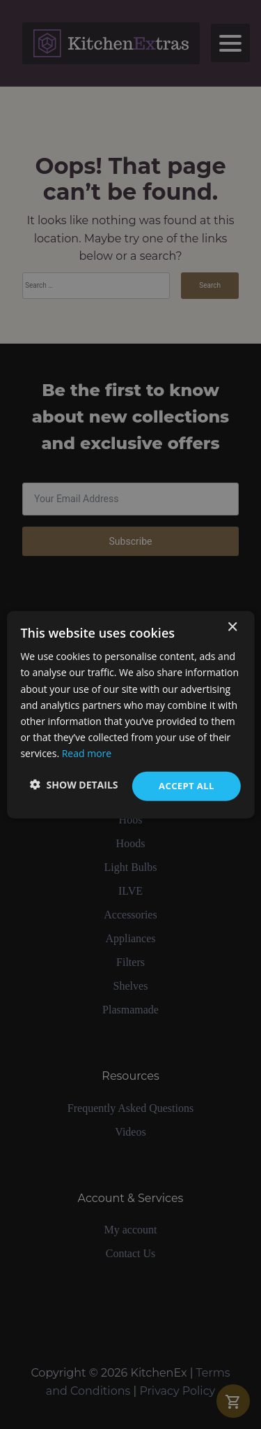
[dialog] (130, 714)
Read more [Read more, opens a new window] (86, 753)
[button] (74, 784)
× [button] (232, 627)
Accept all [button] (186, 785)
